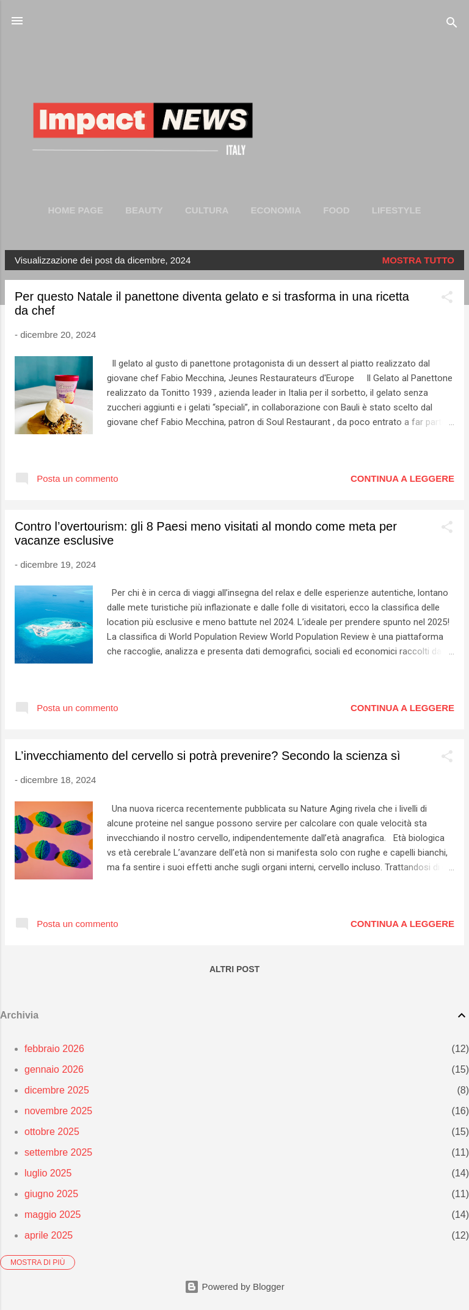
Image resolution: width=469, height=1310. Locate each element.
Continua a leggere (402, 478)
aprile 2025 (48, 1235)
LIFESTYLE (396, 210)
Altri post (234, 969)
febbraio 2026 (54, 1048)
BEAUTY (144, 210)
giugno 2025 (51, 1194)
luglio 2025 (47, 1173)
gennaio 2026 (54, 1069)
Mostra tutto (418, 260)
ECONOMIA (276, 210)
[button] (447, 299)
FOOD (336, 210)
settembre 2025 (58, 1152)
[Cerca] (452, 24)
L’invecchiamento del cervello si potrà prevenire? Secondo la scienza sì (207, 755)
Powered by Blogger (234, 1286)
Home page (75, 210)
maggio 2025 (52, 1214)
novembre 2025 (58, 1111)
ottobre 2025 (51, 1131)
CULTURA (206, 210)
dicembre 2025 (56, 1090)
